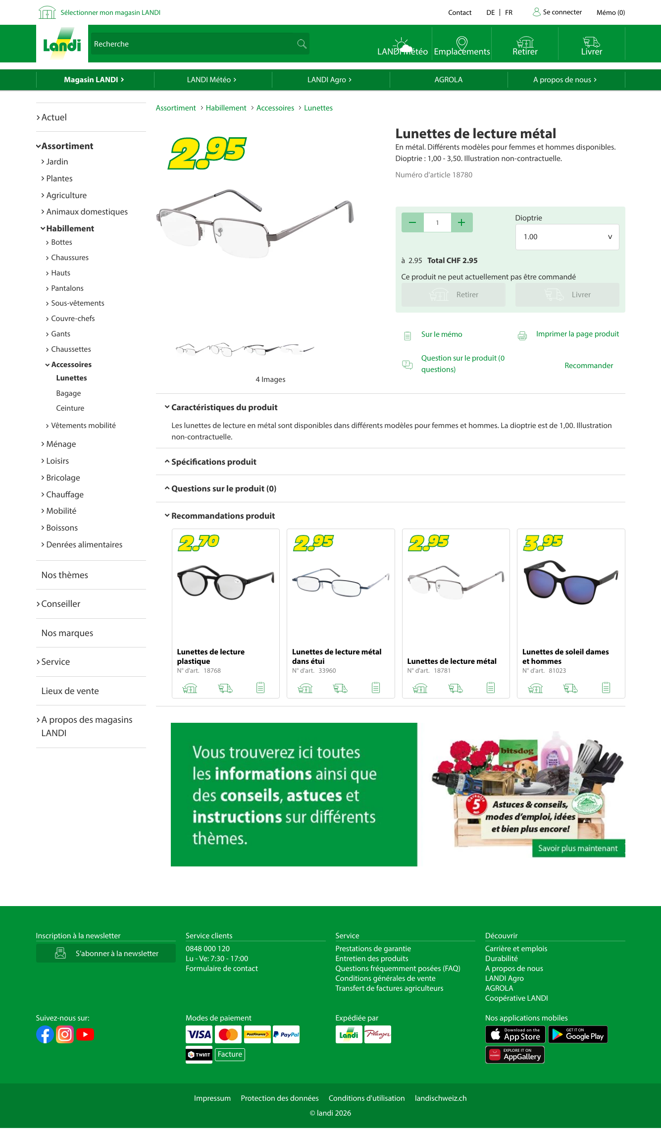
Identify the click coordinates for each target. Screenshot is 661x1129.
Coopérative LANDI (516, 998)
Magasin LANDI (91, 80)
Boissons (62, 527)
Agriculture (67, 195)
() (611, 12)
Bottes (61, 242)
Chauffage (65, 494)
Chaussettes (71, 349)
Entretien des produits (372, 959)
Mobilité (62, 510)
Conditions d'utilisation (367, 1098)
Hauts (61, 273)
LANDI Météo (209, 80)
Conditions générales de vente (386, 978)
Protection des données (280, 1098)
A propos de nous (562, 80)
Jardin (57, 161)
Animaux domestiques (87, 211)
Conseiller (61, 603)
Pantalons (67, 288)
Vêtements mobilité (83, 425)
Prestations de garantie (373, 949)
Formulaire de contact (222, 968)
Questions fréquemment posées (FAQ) (398, 968)
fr (508, 12)
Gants (61, 334)
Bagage (68, 393)
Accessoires (71, 365)
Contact (459, 12)
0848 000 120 (208, 949)
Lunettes (71, 378)
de (491, 12)
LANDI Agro (326, 80)
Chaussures (70, 258)
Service (56, 661)
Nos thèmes (65, 575)
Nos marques (68, 633)
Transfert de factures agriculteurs (390, 988)
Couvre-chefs (73, 318)
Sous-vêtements (77, 303)
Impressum (212, 1098)
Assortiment (68, 146)
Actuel (54, 117)
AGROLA (449, 80)
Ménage (61, 443)
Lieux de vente (70, 691)
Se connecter (562, 11)
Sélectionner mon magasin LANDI (111, 12)
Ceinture (70, 408)
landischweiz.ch (441, 1098)
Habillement (71, 228)
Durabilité (501, 959)
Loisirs (58, 460)
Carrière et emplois (516, 949)
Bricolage (63, 477)
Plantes (60, 178)
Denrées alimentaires (85, 544)
